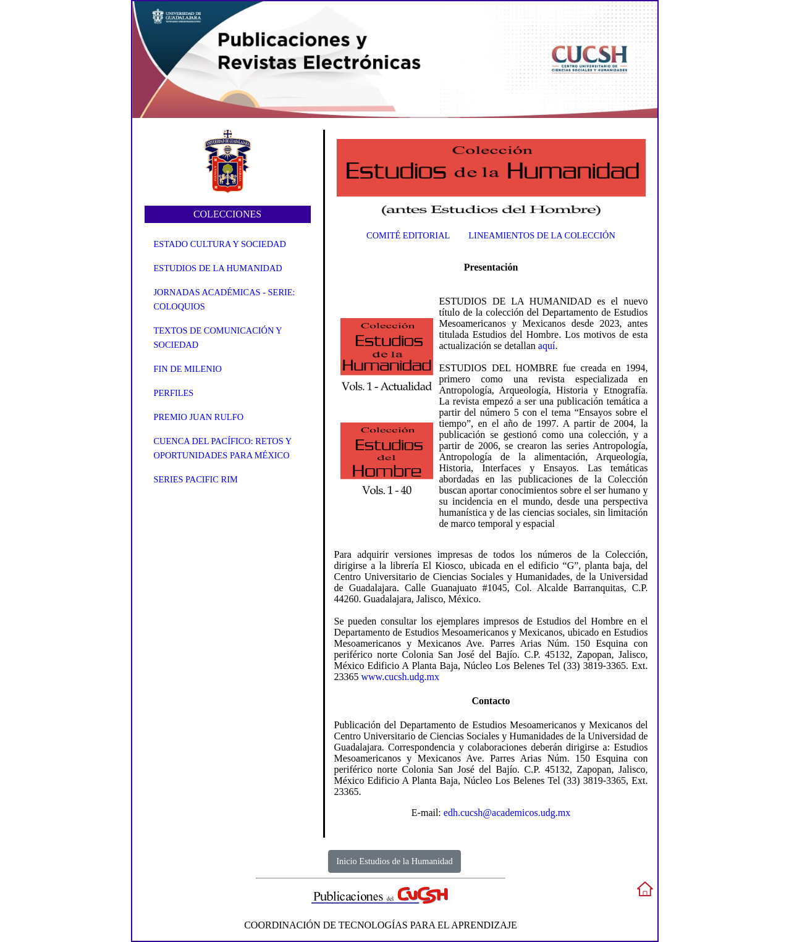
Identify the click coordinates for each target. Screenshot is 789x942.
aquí (546, 345)
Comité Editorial (408, 235)
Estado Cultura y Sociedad (220, 244)
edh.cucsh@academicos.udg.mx (507, 812)
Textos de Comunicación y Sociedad (218, 338)
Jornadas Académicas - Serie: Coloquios (224, 299)
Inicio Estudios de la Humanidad (394, 861)
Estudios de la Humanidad (218, 268)
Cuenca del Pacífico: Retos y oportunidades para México (223, 448)
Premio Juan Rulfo (199, 417)
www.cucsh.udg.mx (400, 676)
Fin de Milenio (188, 369)
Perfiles (174, 393)
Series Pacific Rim (196, 479)
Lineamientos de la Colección (541, 235)
